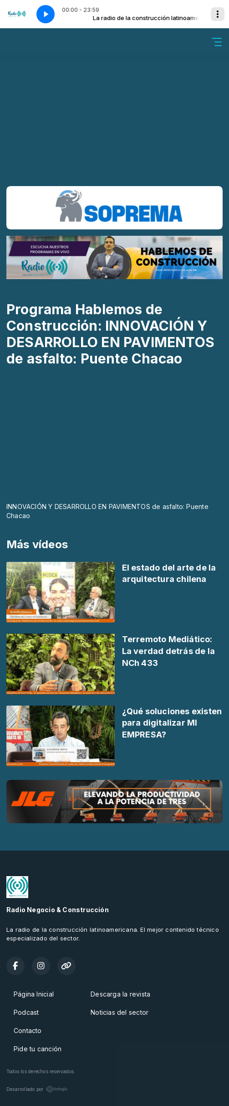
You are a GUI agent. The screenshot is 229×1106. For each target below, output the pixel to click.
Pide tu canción (37, 1049)
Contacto (28, 1030)
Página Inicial (34, 994)
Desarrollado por (37, 1089)
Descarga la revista (120, 994)
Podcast (26, 1012)
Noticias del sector (119, 1012)
